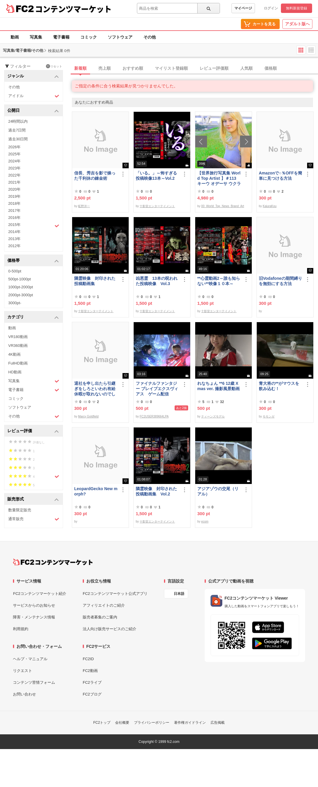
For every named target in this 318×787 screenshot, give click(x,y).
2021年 (14, 182)
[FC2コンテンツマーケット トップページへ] (53, 562)
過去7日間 (17, 130)
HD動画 (14, 372)
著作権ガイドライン (190, 723)
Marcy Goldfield (88, 416)
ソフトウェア (120, 37)
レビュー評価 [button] (33, 431)
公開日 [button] (33, 111)
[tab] (195, 68)
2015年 (33, 225)
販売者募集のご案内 (100, 617)
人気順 (246, 68)
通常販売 (33, 519)
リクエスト (22, 670)
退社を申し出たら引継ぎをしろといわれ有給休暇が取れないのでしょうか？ (94, 389)
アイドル (33, 96)
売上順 (104, 68)
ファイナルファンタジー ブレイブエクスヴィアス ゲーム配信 (157, 388)
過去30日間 (18, 139)
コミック (88, 37)
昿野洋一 (84, 206)
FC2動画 (90, 670)
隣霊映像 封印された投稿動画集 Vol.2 (156, 491)
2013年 (14, 239)
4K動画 (14, 354)
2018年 (14, 203)
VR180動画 (18, 337)
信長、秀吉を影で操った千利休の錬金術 (94, 176)
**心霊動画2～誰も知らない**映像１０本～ (218, 281)
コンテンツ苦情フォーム (34, 682)
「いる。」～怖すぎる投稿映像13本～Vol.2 (156, 176)
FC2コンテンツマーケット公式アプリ (115, 593)
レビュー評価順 (214, 68)
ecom (204, 521)
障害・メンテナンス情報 (34, 617)
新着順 (80, 68)
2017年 (14, 210)
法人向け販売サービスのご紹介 (109, 629)
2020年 (14, 189)
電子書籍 (61, 37)
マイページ (243, 8)
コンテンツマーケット (73, 8)
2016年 (14, 217)
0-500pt (14, 271)
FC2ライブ (92, 682)
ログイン (271, 8)
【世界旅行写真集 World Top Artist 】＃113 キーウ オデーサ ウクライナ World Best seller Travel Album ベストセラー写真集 (219, 178)
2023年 (14, 168)
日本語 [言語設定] (179, 594)
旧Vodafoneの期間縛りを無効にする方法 (280, 281)
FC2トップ (102, 723)
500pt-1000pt (19, 279)
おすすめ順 (132, 68)
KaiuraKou (269, 206)
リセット (54, 66)
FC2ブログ (92, 694)
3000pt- (14, 303)
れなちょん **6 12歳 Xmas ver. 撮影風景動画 (218, 386)
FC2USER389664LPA (154, 416)
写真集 (36, 37)
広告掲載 (218, 723)
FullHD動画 (18, 363)
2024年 (14, 161)
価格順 (270, 68)
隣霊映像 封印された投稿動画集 (94, 281)
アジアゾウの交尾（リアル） (217, 491)
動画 (15, 37)
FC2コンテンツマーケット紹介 (39, 593)
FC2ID (88, 659)
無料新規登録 (296, 8)
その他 (149, 37)
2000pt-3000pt (20, 295)
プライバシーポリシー (151, 723)
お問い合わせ (24, 694)
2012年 (14, 246)
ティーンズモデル (213, 416)
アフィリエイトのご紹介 (104, 605)
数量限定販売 (19, 510)
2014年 (14, 231)
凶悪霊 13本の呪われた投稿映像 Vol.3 (157, 281)
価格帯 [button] (33, 261)
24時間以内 (18, 121)
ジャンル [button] (33, 76)
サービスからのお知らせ (34, 605)
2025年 (14, 154)
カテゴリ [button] (33, 317)
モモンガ (268, 416)
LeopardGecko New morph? (95, 491)
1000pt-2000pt (20, 287)
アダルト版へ (297, 23)
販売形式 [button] (33, 499)
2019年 (14, 196)
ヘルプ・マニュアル (30, 659)
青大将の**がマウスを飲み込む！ (279, 386)
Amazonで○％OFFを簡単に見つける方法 (280, 176)
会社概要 (122, 723)
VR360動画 (18, 345)
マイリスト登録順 (171, 68)
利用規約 (20, 629)
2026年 (14, 147)
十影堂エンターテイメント (157, 206)
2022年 (14, 175)
